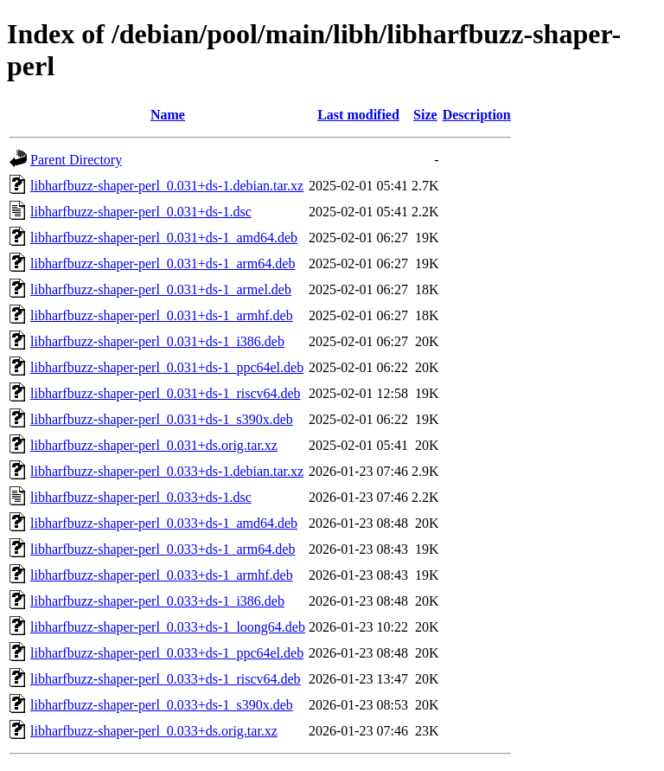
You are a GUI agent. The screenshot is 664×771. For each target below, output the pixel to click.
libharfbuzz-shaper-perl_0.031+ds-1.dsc (141, 211)
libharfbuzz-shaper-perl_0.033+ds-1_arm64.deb (162, 549)
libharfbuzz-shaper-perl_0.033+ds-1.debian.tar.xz (166, 471)
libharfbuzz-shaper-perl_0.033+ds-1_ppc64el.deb (166, 653)
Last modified (358, 114)
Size (425, 114)
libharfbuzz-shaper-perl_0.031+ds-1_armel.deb (160, 289)
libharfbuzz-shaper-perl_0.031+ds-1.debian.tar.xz (166, 185)
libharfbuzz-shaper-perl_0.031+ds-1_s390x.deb (161, 419)
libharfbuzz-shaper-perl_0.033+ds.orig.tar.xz (154, 730)
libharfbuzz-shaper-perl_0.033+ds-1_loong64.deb (167, 627)
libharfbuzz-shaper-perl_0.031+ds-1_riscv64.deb (165, 393)
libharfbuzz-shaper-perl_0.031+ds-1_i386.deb (157, 341)
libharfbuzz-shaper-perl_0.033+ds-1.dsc (141, 497)
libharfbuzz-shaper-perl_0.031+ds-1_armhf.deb (161, 315)
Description (477, 114)
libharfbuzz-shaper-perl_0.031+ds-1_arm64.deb (162, 263)
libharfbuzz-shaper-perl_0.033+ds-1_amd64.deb (163, 523)
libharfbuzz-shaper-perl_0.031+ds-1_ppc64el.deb (166, 367)
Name (167, 114)
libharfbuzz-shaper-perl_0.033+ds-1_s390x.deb (161, 704)
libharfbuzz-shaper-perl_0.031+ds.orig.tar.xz (154, 445)
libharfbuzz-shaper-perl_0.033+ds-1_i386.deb (157, 601)
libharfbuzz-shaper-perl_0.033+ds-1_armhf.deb (161, 575)
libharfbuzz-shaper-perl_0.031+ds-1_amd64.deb (163, 237)
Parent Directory (76, 159)
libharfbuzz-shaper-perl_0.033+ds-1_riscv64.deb (165, 678)
